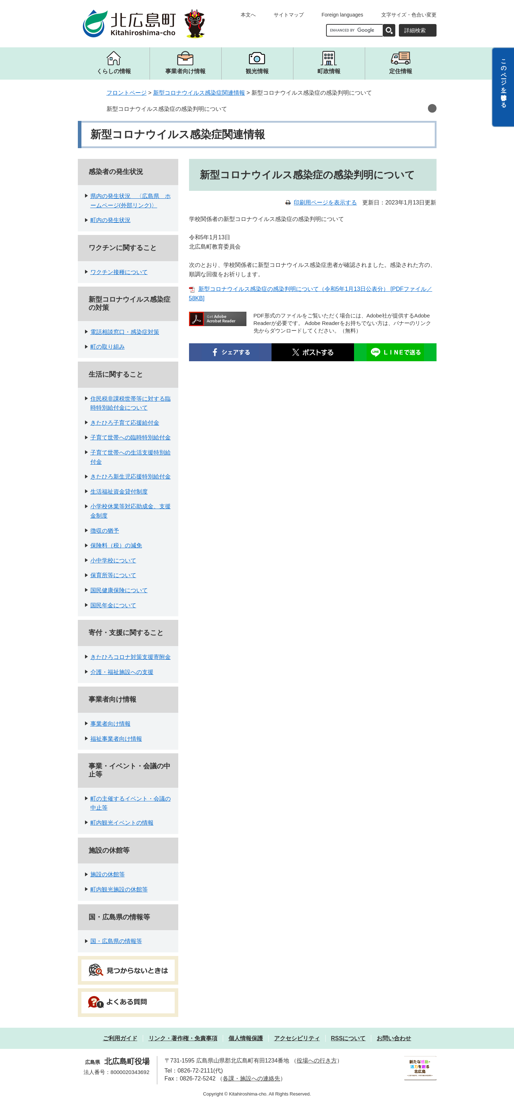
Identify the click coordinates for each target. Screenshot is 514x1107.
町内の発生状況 (110, 220)
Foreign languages (342, 15)
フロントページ (127, 93)
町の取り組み (107, 347)
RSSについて (348, 1038)
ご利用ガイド (120, 1038)
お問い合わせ (394, 1038)
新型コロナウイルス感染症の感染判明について (167, 109)
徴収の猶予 (104, 531)
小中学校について (113, 560)
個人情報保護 (245, 1038)
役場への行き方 (317, 1060)
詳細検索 (415, 30)
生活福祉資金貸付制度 (119, 492)
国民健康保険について (119, 590)
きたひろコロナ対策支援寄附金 (130, 657)
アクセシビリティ (297, 1038)
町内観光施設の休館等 (119, 889)
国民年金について (113, 605)
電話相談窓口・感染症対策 (124, 332)
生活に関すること (116, 374)
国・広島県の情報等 (119, 917)
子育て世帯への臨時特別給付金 (130, 437)
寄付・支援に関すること (126, 632)
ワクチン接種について (119, 272)
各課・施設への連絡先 (251, 1078)
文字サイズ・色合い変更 (409, 15)
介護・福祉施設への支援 (122, 672)
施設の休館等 (109, 850)
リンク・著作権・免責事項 (182, 1038)
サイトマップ (289, 15)
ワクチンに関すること (123, 247)
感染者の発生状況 (116, 171)
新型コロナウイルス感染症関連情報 (199, 93)
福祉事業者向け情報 (116, 739)
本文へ (248, 15)
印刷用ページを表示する (325, 202)
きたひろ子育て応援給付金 (124, 423)
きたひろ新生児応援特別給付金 (130, 477)
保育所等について (113, 575)
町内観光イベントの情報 (122, 823)
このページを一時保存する (504, 80)
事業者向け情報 (112, 699)
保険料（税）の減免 (116, 545)
